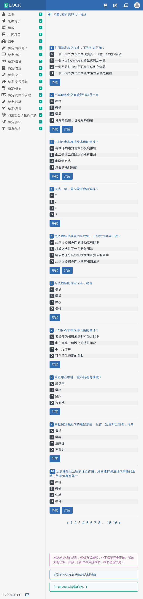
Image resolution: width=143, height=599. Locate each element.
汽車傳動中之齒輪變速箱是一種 (76, 95)
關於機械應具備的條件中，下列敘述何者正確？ (87, 236)
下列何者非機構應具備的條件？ (76, 330)
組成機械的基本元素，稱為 (73, 283)
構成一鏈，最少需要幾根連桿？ (76, 189)
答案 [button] (55, 82)
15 (109, 523)
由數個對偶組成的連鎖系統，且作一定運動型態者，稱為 (94, 424)
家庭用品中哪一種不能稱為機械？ (78, 377)
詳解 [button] (67, 129)
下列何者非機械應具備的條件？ (76, 142)
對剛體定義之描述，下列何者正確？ (79, 48)
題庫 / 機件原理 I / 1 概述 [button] (67, 14)
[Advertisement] (94, 28)
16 (115, 523)
